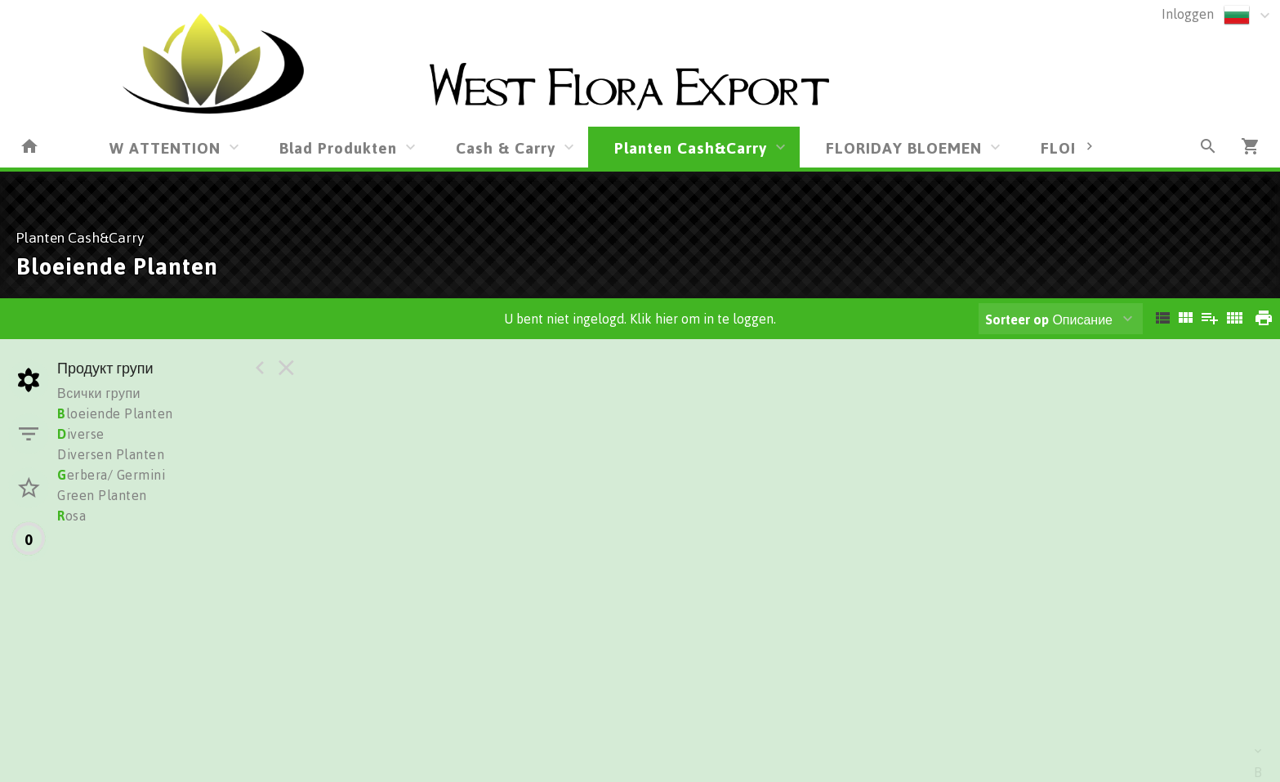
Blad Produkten (338, 147)
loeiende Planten (115, 413)
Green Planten (102, 495)
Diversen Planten (110, 454)
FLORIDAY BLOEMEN (904, 147)
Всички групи (98, 393)
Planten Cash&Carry (690, 147)
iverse (81, 434)
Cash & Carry (505, 147)
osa (71, 515)
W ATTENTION (165, 147)
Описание (1049, 319)
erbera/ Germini (111, 475)
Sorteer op (1017, 319)
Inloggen (1188, 14)
